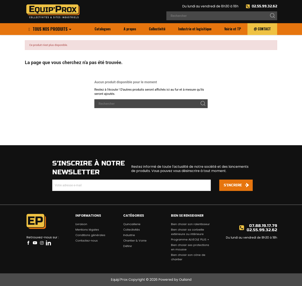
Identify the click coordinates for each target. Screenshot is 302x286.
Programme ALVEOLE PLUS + (190, 240)
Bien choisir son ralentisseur (190, 224)
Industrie (129, 235)
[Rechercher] (221, 15)
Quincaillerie (131, 224)
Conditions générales (90, 235)
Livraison (81, 224)
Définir (127, 246)
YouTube (35, 242)
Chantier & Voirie (135, 241)
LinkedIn (48, 242)
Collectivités (131, 230)
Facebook (28, 242)
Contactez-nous (86, 241)
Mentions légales (87, 230)
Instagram (41, 242)
